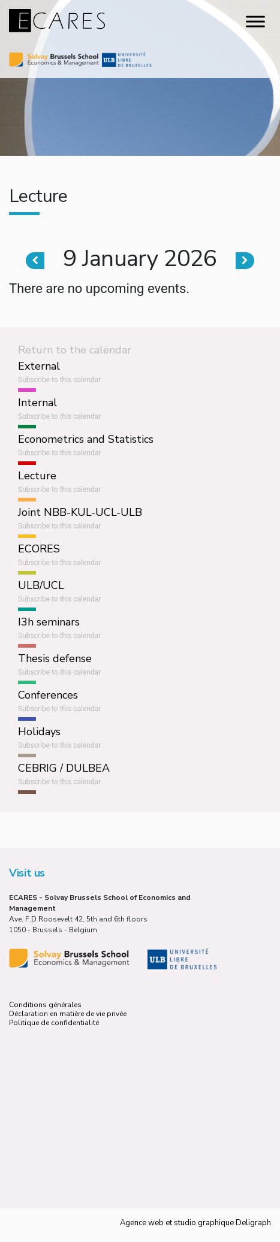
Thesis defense (55, 658)
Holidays (39, 731)
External (39, 366)
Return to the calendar (74, 350)
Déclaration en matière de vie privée (68, 1014)
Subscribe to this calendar (59, 380)
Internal (37, 402)
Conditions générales (45, 1005)
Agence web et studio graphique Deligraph (195, 1222)
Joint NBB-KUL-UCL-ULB (80, 512)
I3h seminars (49, 622)
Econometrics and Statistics (85, 439)
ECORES (39, 549)
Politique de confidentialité (54, 1023)
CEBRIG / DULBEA (64, 768)
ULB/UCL (41, 585)
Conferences (48, 695)
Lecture (37, 476)
